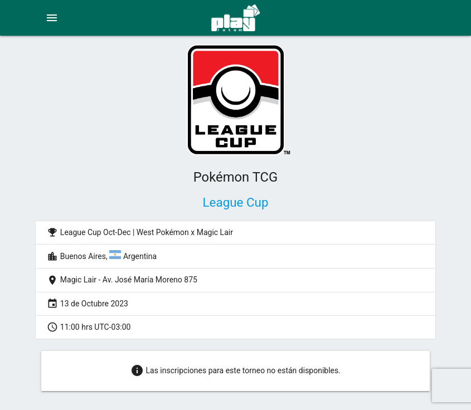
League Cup (236, 202)
